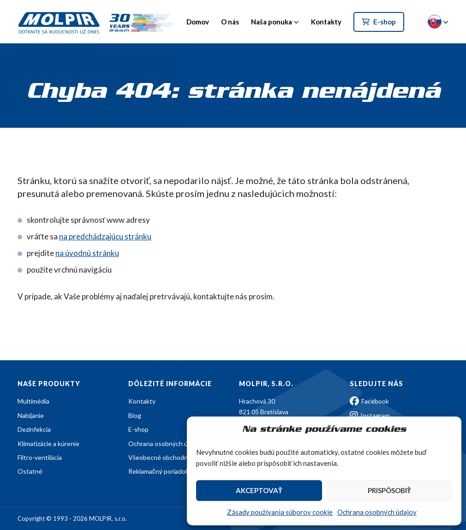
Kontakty (326, 22)
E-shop (379, 22)
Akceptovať (259, 490)
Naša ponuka (271, 22)
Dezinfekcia (34, 429)
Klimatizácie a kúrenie (48, 443)
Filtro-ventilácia (40, 457)
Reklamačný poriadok (158, 471)
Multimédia (33, 401)
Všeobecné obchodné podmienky (176, 457)
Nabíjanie (31, 415)
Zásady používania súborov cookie (280, 512)
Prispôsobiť (389, 490)
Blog (134, 415)
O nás (230, 22)
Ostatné (30, 471)
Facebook (369, 401)
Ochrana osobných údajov (377, 512)
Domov (197, 22)
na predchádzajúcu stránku (105, 236)
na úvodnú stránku (87, 253)
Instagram (370, 415)
